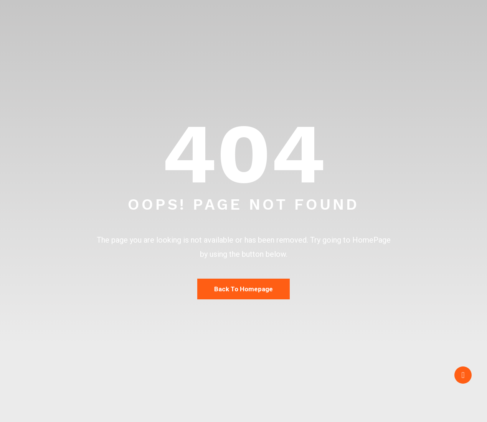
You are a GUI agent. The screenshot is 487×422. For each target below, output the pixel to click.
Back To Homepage (243, 289)
